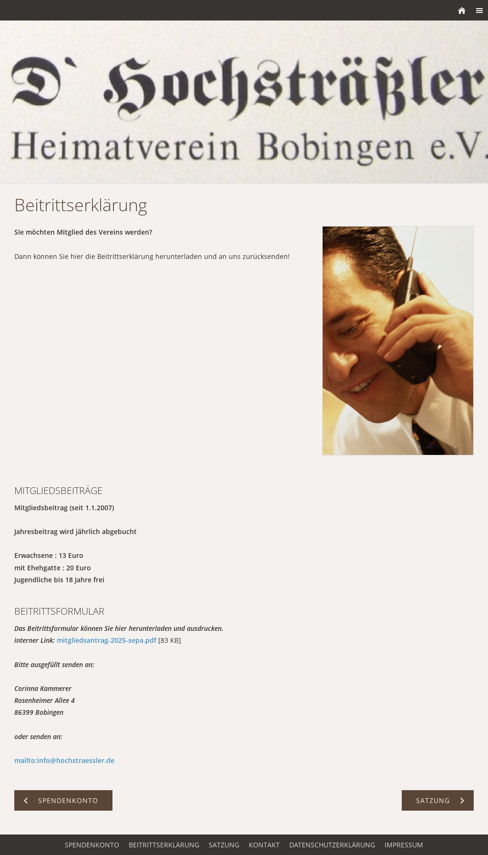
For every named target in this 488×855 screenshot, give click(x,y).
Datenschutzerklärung (332, 844)
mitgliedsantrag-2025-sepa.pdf (106, 640)
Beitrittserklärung (164, 844)
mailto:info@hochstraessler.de (64, 760)
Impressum (404, 844)
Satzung (224, 844)
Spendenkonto (92, 844)
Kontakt (264, 844)
